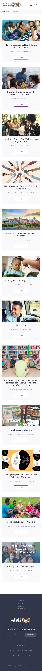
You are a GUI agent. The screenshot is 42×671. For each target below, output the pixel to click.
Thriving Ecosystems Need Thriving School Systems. (21, 46)
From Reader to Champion (21, 430)
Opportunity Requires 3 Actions (21, 522)
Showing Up (21, 325)
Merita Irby (18, 329)
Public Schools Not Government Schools (21, 234)
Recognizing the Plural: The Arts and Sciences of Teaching (21, 476)
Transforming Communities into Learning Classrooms (21, 93)
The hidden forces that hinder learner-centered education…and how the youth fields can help (21, 382)
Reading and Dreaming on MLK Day (21, 280)
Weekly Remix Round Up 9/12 (21, 566)
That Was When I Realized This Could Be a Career (21, 187)
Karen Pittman (18, 51)
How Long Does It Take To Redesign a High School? (21, 140)
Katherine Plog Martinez (20, 193)
